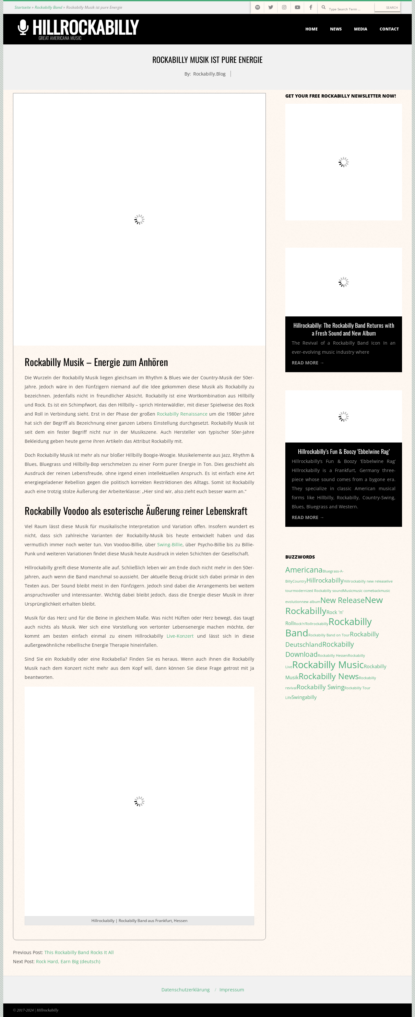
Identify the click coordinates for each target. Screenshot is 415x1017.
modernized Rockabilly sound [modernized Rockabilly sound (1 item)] (318, 590)
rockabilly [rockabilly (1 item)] (320, 623)
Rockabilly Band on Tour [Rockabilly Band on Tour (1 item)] (329, 635)
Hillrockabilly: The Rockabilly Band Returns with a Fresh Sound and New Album (343, 329)
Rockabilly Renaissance (182, 414)
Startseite (23, 7)
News (336, 29)
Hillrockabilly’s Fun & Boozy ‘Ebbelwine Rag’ (344, 451)
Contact (389, 29)
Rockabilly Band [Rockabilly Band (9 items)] (328, 627)
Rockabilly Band (48, 7)
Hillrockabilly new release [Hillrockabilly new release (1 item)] (365, 581)
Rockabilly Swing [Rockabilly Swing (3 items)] (320, 687)
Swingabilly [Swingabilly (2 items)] (304, 697)
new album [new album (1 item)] (311, 601)
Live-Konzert (180, 636)
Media (360, 29)
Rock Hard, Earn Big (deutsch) (68, 961)
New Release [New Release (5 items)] (342, 600)
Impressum (231, 990)
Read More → (308, 363)
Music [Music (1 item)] (348, 590)
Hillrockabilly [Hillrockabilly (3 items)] (325, 580)
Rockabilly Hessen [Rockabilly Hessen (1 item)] (333, 655)
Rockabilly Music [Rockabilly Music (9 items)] (328, 664)
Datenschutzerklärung (185, 990)
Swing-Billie (170, 544)
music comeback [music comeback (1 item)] (366, 590)
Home (311, 29)
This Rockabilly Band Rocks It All (79, 952)
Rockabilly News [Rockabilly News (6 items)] (329, 675)
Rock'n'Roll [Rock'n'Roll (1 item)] (303, 623)
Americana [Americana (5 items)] (304, 569)
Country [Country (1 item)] (299, 581)
